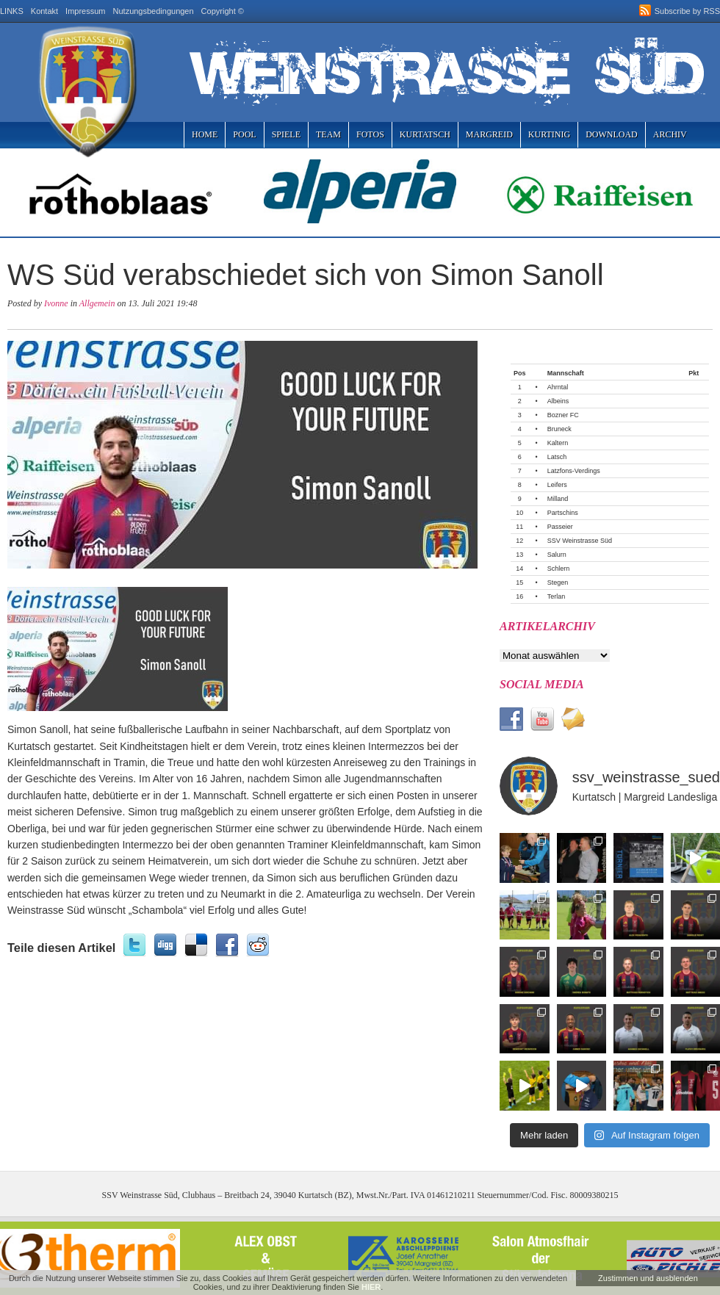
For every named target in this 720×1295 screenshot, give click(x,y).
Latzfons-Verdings (573, 471)
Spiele (286, 134)
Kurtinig (549, 134)
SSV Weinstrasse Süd (579, 540)
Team (328, 134)
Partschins (562, 512)
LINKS (12, 11)
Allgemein (97, 303)
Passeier (560, 526)
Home (204, 134)
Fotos (370, 134)
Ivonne (56, 303)
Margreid (489, 134)
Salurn (556, 554)
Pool (244, 134)
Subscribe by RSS (687, 11)
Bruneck (559, 429)
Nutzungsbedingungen (153, 11)
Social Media (542, 684)
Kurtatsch (425, 134)
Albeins (558, 401)
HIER (371, 1287)
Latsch (557, 457)
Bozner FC (563, 415)
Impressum (85, 11)
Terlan (556, 596)
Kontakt (44, 11)
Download (612, 134)
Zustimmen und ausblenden (648, 1278)
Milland (558, 498)
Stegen (558, 582)
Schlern (558, 568)
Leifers (557, 484)
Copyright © (222, 11)
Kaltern (558, 443)
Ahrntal (558, 387)
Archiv (670, 134)
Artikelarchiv (547, 626)
